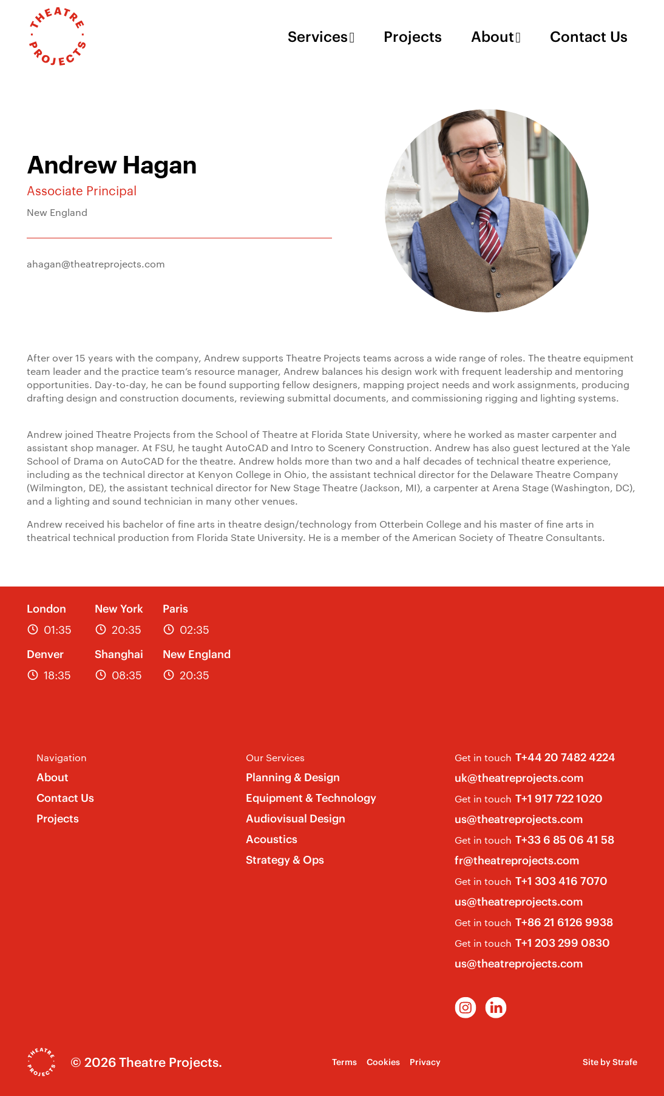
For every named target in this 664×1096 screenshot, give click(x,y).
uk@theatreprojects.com (519, 778)
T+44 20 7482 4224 (565, 757)
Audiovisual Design (295, 818)
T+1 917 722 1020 (559, 798)
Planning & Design (293, 777)
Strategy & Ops (285, 860)
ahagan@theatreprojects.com (96, 263)
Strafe (624, 1062)
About (492, 36)
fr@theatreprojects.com (517, 860)
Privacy (425, 1062)
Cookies (383, 1062)
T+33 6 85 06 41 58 (564, 840)
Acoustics (271, 839)
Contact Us (589, 36)
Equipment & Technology (311, 798)
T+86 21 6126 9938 (564, 922)
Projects (413, 36)
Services (318, 36)
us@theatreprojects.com (519, 819)
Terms (344, 1062)
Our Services (275, 757)
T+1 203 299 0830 (562, 943)
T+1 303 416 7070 (561, 881)
